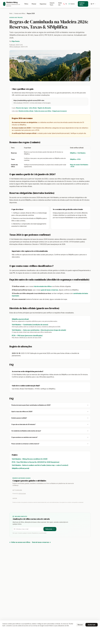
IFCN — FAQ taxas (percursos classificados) (27, 335)
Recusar (80, 624)
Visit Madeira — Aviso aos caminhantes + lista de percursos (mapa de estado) (39, 330)
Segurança (43, 4)
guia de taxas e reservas (49, 290)
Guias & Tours (52, 4)
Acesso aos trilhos (19, 13)
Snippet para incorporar (59, 111)
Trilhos (26, 4)
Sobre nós (60, 4)
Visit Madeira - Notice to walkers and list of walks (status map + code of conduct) (40, 465)
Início (10, 13)
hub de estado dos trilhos (43, 286)
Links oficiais (33, 108)
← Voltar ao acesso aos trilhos (19, 542)
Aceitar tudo (91, 624)
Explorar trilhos (83, 4)
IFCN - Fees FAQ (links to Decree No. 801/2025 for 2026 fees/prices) (35, 462)
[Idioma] (93, 4)
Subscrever (49, 529)
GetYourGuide (22, 493)
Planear (34, 4)
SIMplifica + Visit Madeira (77, 153)
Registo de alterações (44, 108)
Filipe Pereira (16, 41)
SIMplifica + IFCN (75, 159)
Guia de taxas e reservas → (41, 542)
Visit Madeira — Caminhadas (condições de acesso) (30, 325)
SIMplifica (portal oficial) (20, 319)
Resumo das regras (22, 108)
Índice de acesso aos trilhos (42, 111)
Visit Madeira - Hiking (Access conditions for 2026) (29, 459)
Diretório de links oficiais (26, 111)
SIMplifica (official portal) (20, 468)
